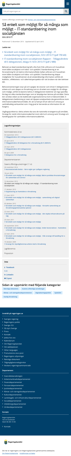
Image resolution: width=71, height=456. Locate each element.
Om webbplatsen (11, 347)
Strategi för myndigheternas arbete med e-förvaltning (26, 244)
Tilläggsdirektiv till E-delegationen (18, 149)
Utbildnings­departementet (15, 404)
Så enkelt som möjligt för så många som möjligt (23, 222)
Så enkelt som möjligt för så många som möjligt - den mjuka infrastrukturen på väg (35, 215)
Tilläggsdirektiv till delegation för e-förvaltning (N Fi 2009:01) (28, 143)
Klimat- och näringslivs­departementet (19, 391)
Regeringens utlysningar (14, 356)
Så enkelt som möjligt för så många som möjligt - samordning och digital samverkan (33, 198)
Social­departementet (12, 401)
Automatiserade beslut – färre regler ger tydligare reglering (28, 169)
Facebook (10, 267)
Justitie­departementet (13, 388)
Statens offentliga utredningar (33, 289)
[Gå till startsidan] (11, 4)
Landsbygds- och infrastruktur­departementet (22, 398)
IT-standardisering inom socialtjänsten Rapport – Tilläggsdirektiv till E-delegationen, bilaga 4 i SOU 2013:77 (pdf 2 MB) (36, 60)
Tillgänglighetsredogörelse (15, 362)
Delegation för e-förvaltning (16, 155)
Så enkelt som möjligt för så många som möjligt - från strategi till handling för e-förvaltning (35, 237)
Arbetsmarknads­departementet (17, 379)
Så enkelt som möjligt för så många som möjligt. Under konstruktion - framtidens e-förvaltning (36, 229)
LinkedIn (9, 274)
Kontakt (7, 334)
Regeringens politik (12, 322)
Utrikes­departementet (13, 407)
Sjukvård (58, 293)
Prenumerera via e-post (13, 353)
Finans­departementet (13, 382)
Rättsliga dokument (11, 289)
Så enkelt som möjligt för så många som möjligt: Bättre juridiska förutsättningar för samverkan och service (35, 176)
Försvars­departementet (14, 385)
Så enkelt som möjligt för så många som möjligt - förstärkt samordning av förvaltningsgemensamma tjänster (33, 207)
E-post (9, 278)
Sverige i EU (9, 325)
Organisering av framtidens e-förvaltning (21, 192)
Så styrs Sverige (10, 328)
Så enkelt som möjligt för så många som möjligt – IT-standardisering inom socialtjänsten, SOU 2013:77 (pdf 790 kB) (35, 53)
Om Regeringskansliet (13, 344)
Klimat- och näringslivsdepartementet (42, 20)
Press (6, 331)
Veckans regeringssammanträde (17, 365)
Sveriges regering (11, 319)
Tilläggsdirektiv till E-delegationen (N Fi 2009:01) (23, 137)
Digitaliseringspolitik (43, 293)
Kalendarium (9, 341)
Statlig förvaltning (10, 297)
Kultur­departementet (13, 395)
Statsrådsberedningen (13, 376)
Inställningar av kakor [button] (27, 453)
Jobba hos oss (9, 338)
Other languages (11, 350)
